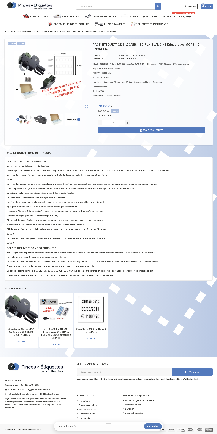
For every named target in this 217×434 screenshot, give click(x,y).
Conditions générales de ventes (140, 400)
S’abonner (192, 372)
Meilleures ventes (87, 409)
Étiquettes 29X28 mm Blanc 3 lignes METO (91, 330)
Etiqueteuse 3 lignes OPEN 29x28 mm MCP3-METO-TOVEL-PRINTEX (21, 331)
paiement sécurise (134, 413)
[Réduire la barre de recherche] (108, 424)
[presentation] (100, 388)
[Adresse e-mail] (124, 372)
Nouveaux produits (88, 405)
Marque (96, 55)
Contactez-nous (87, 413)
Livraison (129, 408)
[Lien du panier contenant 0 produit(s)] (207, 6)
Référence (98, 58)
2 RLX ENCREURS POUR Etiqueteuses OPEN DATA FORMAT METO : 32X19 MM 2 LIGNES (56, 333)
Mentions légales (133, 404)
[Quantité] (113, 122)
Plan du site (84, 417)
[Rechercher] (118, 6)
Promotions (84, 400)
